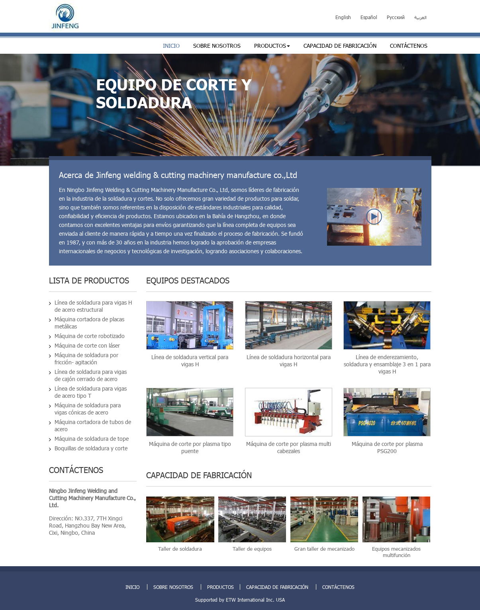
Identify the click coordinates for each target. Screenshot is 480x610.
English (343, 17)
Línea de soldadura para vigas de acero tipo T (91, 392)
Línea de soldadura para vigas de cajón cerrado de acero (91, 375)
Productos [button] (272, 45)
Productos (220, 587)
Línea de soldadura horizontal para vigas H (289, 361)
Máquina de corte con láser (87, 345)
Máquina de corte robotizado (90, 335)
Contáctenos (408, 45)
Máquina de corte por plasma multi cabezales (288, 447)
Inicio (171, 45)
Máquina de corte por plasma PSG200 (387, 447)
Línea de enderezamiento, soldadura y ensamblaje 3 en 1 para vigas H (387, 364)
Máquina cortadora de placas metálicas (89, 323)
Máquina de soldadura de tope (92, 438)
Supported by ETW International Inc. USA (240, 599)
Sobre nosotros (217, 45)
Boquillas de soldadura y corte (91, 448)
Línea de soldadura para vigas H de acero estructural (93, 306)
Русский (396, 17)
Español (368, 17)
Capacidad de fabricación (340, 45)
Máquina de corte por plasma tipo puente (190, 447)
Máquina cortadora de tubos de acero (93, 425)
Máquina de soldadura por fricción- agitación (86, 359)
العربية (420, 17)
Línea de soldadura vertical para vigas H (189, 361)
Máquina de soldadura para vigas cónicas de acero (88, 409)
